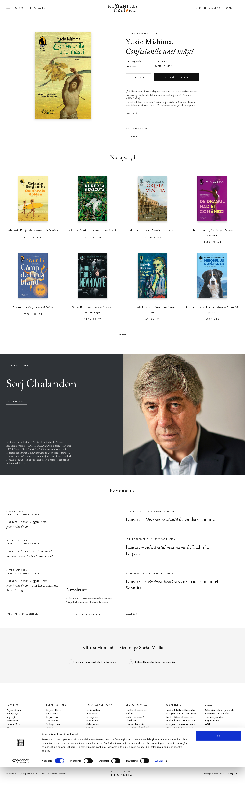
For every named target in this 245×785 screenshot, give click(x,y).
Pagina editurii (13, 710)
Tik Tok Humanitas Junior (179, 741)
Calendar (131, 614)
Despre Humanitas (135, 724)
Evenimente (12, 720)
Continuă (131, 113)
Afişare (159, 778)
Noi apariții (12, 713)
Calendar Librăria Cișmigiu (22, 614)
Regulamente (212, 720)
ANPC (208, 724)
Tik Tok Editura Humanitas (180, 717)
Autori (9, 727)
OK (218, 753)
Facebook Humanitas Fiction (180, 720)
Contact (130, 731)
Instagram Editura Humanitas (181, 713)
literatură (161, 62)
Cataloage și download (137, 727)
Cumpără (176, 77)
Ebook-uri (131, 720)
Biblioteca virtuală (135, 717)
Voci (88, 731)
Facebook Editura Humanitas (180, 710)
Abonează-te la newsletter (83, 615)
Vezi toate (122, 334)
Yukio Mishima (149, 41)
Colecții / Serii (13, 724)
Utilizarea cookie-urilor (217, 713)
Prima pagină (37, 8)
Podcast (130, 713)
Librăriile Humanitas (207, 8)
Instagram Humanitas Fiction (180, 724)
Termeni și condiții (214, 717)
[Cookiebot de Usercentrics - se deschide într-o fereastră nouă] (21, 778)
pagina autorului (16, 401)
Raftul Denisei (164, 66)
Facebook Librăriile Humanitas (181, 731)
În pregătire (12, 717)
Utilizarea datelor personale (219, 710)
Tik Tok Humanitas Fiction (179, 727)
